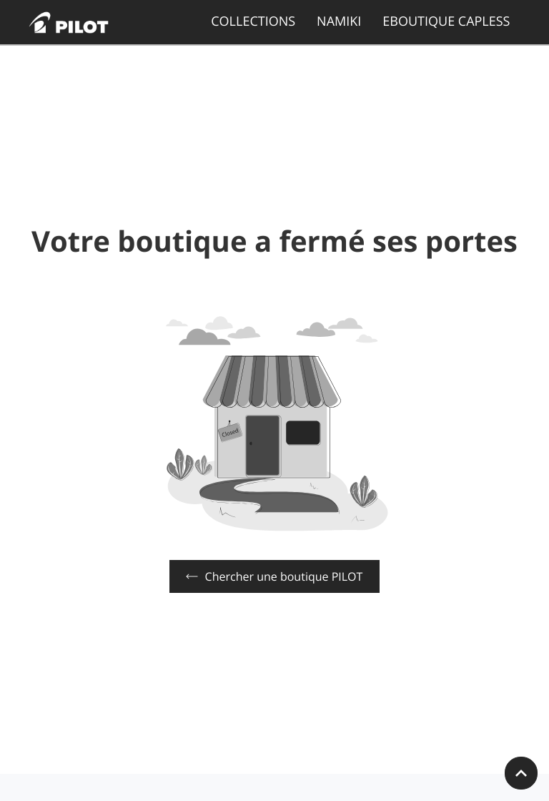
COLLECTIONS (253, 21)
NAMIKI (339, 21)
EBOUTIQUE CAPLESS (446, 21)
